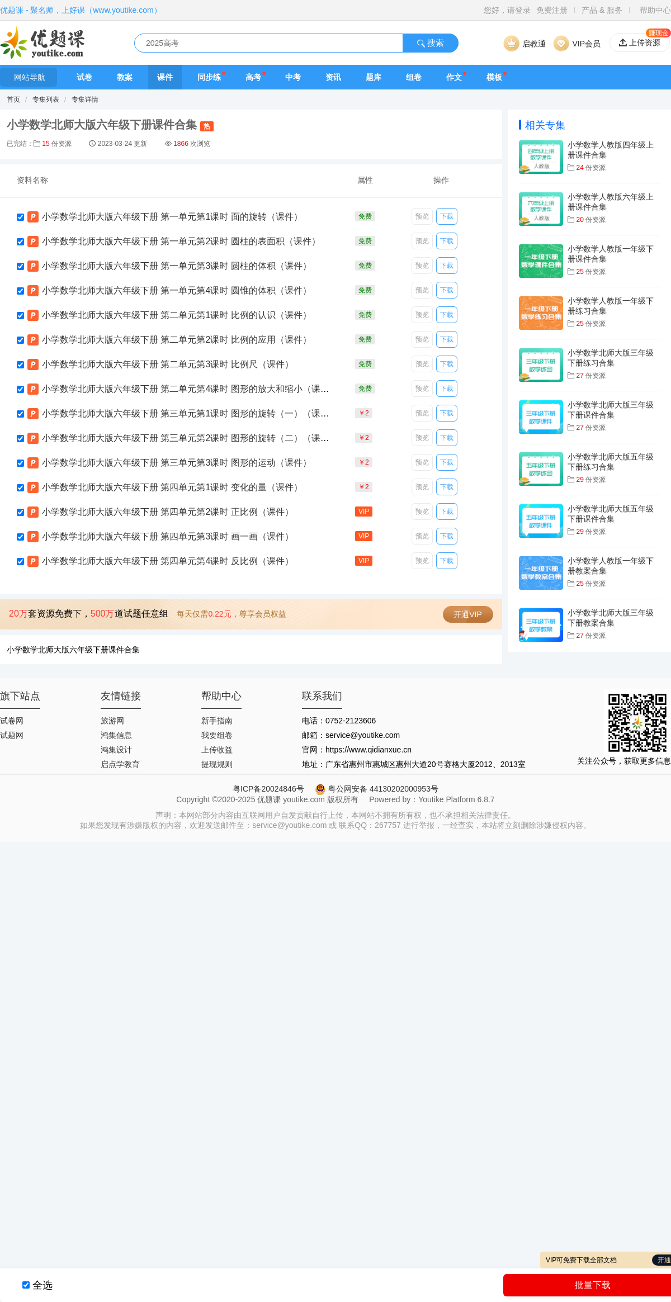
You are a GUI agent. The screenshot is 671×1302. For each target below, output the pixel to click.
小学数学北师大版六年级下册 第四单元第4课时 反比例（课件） (168, 561)
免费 (365, 216)
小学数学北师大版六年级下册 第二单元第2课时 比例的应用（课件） (176, 339)
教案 (125, 77)
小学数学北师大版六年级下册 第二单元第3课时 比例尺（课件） (168, 364)
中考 (293, 77)
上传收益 (217, 749)
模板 (494, 77)
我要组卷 (217, 735)
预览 (422, 216)
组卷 (414, 77)
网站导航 (28, 77)
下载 (446, 216)
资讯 (333, 77)
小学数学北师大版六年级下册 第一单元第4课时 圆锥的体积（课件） (176, 290)
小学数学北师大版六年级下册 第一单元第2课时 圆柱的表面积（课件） (181, 241)
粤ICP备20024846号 (268, 788)
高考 (253, 77)
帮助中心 (655, 10)
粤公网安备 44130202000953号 (376, 788)
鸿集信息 (116, 735)
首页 (13, 99)
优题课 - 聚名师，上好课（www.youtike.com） (81, 10)
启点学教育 (120, 764)
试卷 (84, 77)
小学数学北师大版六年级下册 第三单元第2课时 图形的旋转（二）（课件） (190, 438)
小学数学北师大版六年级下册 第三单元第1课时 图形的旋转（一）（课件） (190, 413)
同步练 (209, 77)
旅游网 (112, 720)
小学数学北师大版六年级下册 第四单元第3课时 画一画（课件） (168, 536)
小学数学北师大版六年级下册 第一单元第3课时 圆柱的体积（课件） (176, 266)
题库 (373, 77)
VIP (363, 511)
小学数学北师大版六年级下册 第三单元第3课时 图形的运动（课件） (176, 462)
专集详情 (85, 99)
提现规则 (217, 764)
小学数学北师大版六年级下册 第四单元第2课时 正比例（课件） (168, 512)
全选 (42, 1285)
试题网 (11, 735)
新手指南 (217, 720)
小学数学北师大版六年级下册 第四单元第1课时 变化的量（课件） (172, 487)
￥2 (363, 413)
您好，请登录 (507, 10)
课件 (165, 77)
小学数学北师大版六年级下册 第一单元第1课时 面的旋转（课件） (172, 216)
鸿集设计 (116, 749)
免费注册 (552, 10)
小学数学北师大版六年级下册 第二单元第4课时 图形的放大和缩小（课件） (190, 389)
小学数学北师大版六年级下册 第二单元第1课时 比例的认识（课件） (176, 315)
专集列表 (45, 99)
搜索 (430, 43)
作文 (454, 77)
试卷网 (11, 720)
